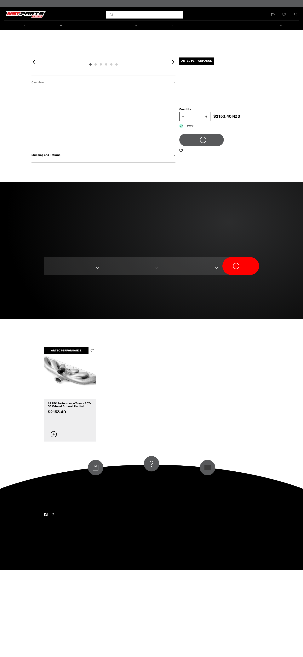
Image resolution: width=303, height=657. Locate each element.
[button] (28, 26)
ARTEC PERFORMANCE (66, 437)
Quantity (185, 112)
